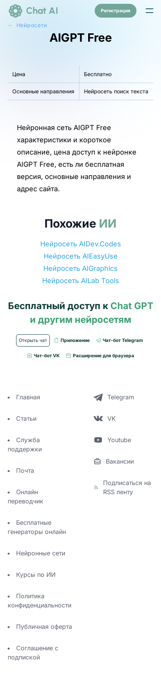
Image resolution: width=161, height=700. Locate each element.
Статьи (26, 418)
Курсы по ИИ (36, 574)
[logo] (33, 10)
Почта (25, 470)
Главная (28, 397)
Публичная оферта (44, 626)
